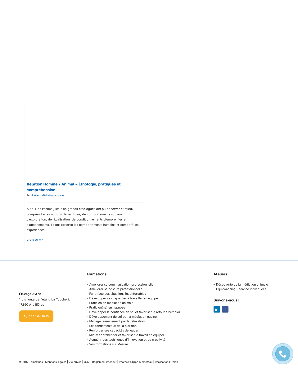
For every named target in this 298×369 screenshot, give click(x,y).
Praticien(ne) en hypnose (107, 307)
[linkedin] (217, 309)
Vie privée (75, 361)
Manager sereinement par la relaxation (117, 321)
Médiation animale (53, 195)
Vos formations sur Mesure (108, 344)
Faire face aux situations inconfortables (117, 294)
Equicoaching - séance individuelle (241, 289)
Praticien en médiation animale (111, 303)
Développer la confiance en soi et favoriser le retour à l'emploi (134, 312)
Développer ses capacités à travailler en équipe (123, 298)
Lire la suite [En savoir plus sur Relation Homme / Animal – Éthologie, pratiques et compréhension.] (34, 239)
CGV (87, 361)
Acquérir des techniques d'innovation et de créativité (127, 339)
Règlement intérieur (104, 361)
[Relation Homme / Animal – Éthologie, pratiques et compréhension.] (85, 141)
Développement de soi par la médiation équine (123, 316)
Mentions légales (55, 361)
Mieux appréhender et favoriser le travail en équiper (126, 335)
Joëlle (35, 195)
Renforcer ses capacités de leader (113, 330)
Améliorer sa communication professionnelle (121, 284)
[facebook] (225, 309)
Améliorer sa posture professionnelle (115, 289)
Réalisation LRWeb (166, 361)
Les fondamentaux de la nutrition (113, 326)
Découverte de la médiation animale (242, 284)
